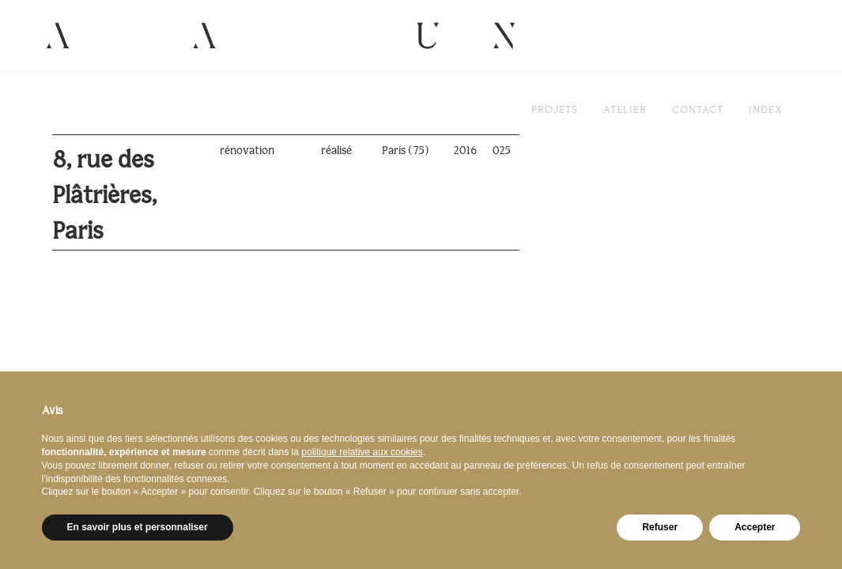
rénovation (247, 150)
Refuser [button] (660, 527)
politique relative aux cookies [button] (361, 452)
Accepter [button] (754, 527)
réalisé (336, 150)
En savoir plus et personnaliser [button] (137, 527)
